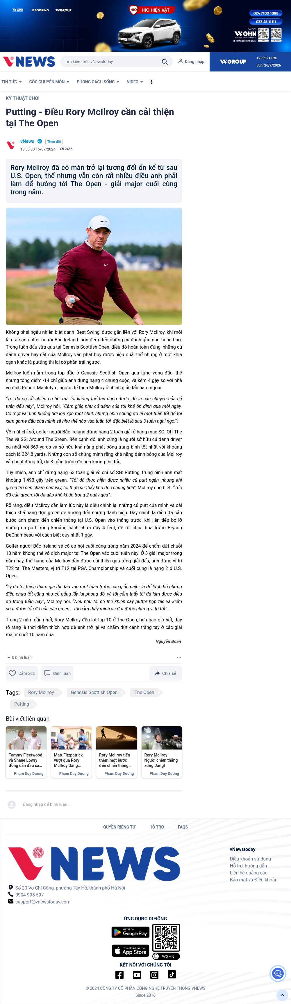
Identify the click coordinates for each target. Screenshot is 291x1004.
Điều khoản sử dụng (250, 859)
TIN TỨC (11, 82)
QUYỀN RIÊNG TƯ (119, 827)
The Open (144, 692)
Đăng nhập (194, 61)
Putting (21, 704)
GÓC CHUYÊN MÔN (49, 82)
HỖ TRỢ (156, 827)
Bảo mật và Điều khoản (254, 880)
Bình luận (57, 673)
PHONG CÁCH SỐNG (98, 82)
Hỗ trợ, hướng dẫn (248, 866)
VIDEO (135, 82)
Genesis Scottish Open (94, 692)
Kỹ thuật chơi (23, 98)
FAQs (183, 827)
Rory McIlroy (41, 692)
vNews (27, 141)
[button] (282, 995)
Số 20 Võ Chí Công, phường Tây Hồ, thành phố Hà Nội (66, 888)
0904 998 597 (26, 895)
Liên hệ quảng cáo (249, 873)
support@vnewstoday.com (39, 902)
